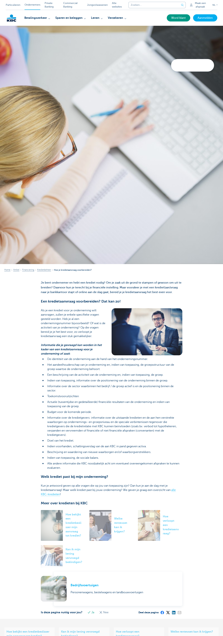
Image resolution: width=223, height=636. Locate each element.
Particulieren (13, 5)
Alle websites (117, 5)
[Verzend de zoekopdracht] (182, 5)
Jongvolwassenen (97, 5)
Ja (91, 612)
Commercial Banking (70, 5)
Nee (104, 612)
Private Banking (49, 5)
